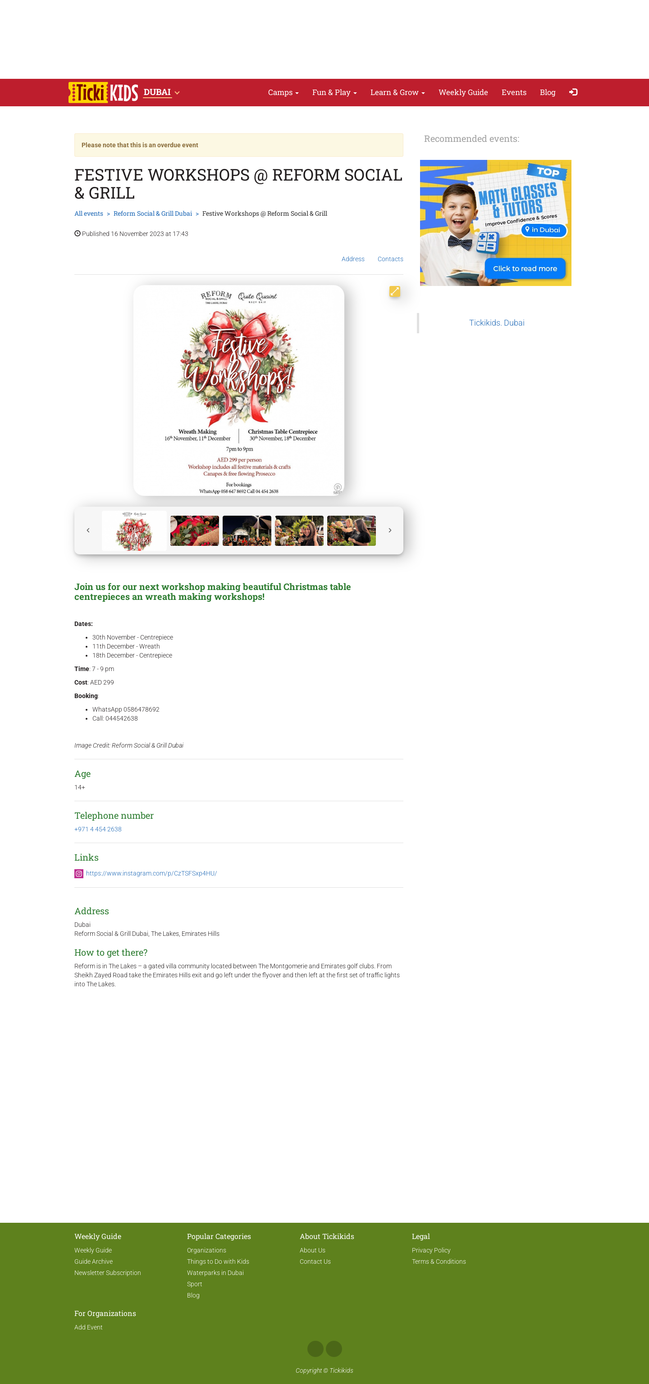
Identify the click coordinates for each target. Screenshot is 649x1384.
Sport (194, 1284)
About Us (312, 1250)
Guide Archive (93, 1261)
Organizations (206, 1250)
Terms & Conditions (439, 1261)
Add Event (88, 1327)
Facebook (315, 1349)
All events (88, 213)
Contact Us (315, 1261)
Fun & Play (334, 92)
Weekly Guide (463, 92)
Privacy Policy (431, 1250)
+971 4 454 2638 (98, 829)
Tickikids (341, 1370)
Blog (548, 92)
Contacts (390, 252)
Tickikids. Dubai (497, 322)
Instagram (334, 1349)
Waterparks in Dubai (215, 1272)
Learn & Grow (397, 92)
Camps (283, 92)
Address (353, 252)
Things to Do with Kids (218, 1261)
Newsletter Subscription (107, 1272)
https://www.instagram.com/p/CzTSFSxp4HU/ (151, 873)
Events (514, 92)
